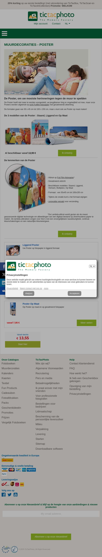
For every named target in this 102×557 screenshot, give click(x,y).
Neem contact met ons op (31, 288)
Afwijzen (28, 293)
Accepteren (75, 293)
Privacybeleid (12, 288)
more (46, 288)
